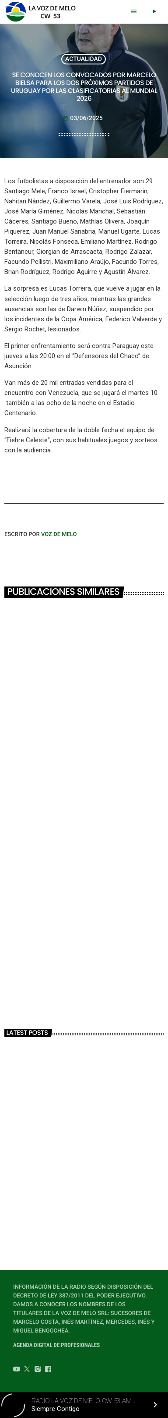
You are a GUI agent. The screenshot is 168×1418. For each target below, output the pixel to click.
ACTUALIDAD (83, 59)
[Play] (154, 11)
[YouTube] (16, 1370)
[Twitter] (27, 1370)
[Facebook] (48, 1370)
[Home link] (42, 12)
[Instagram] (37, 1370)
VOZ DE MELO (59, 534)
